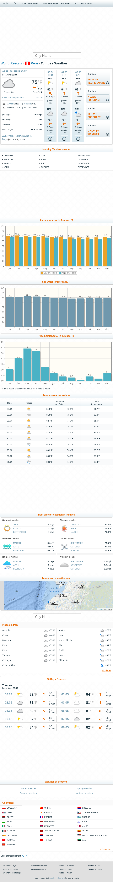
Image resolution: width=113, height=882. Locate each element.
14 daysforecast (94, 115)
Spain (85, 831)
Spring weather (84, 788)
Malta (85, 826)
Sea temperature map (56, 3)
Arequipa (6, 630)
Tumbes (6, 655)
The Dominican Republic (95, 835)
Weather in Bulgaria (10, 869)
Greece (86, 817)
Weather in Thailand (39, 866)
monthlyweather (93, 133)
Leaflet (100, 609)
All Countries (84, 3)
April (6, 167)
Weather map (30, 3)
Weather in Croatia (95, 869)
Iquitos (62, 630)
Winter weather (28, 788)
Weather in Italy (65, 873)
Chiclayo (6, 660)
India (9, 822)
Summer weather (28, 793)
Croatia (86, 808)
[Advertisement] (56, 29)
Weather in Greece (38, 869)
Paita (4, 645)
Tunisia (11, 840)
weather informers (57, 878)
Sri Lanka (12, 835)
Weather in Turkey (66, 866)
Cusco (5, 635)
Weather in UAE (94, 866)
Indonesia (49, 822)
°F (15, 3)
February (9, 159)
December (84, 167)
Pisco (61, 645)
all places (106, 670)
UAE (84, 840)
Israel (85, 822)
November (84, 163)
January (8, 155)
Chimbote (63, 660)
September (84, 155)
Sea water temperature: (13, 98)
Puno (4, 650)
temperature (96, 81)
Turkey (48, 840)
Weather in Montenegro (12, 873)
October (83, 159)
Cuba (9, 812)
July (43, 163)
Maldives (49, 826)
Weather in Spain (66, 869)
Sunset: (27, 104)
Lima (61, 635)
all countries (105, 849)
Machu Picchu (65, 640)
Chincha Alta (8, 665)
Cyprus (48, 812)
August (45, 167)
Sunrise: (10, 104)
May (4, 139)
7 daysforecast (94, 98)
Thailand (49, 835)
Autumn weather (84, 793)
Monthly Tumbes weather (57, 149)
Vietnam (11, 844)
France (48, 817)
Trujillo (62, 650)
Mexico (11, 831)
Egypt (10, 817)
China (47, 808)
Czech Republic (90, 812)
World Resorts (11, 63)
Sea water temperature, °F (56, 282)
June (43, 159)
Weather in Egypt (9, 866)
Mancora (6, 640)
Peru (34, 63)
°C (11, 3)
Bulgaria (12, 808)
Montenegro (51, 831)
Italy (9, 826)
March (7, 163)
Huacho (62, 655)
